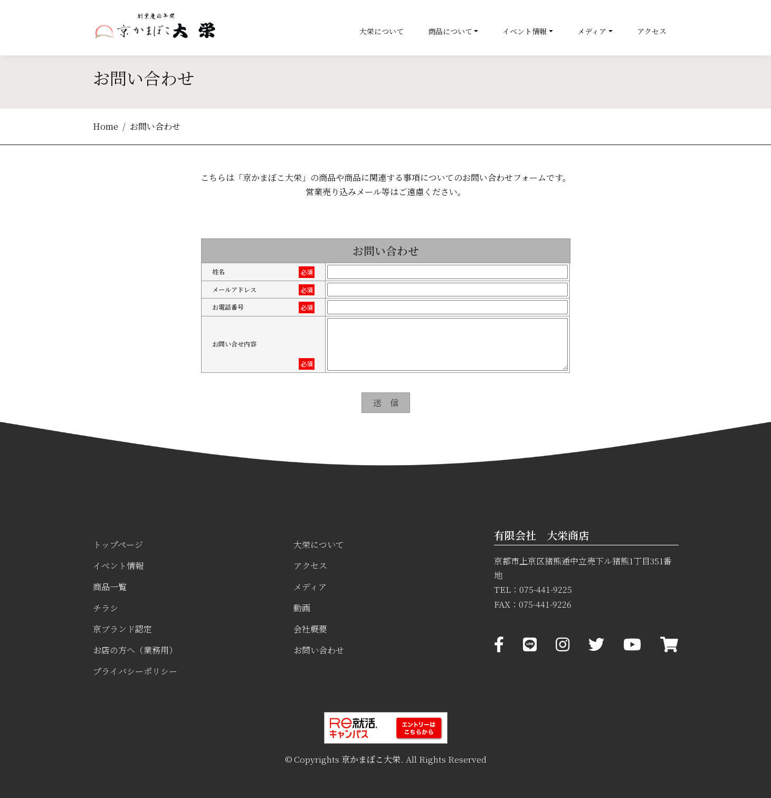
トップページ (118, 545)
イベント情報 (524, 31)
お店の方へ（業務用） (135, 650)
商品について (450, 31)
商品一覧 (110, 587)
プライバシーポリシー (135, 671)
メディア (591, 31)
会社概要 (310, 629)
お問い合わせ (318, 650)
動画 (301, 608)
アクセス (652, 31)
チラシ (105, 608)
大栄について (381, 31)
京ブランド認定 (122, 629)
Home (105, 126)
